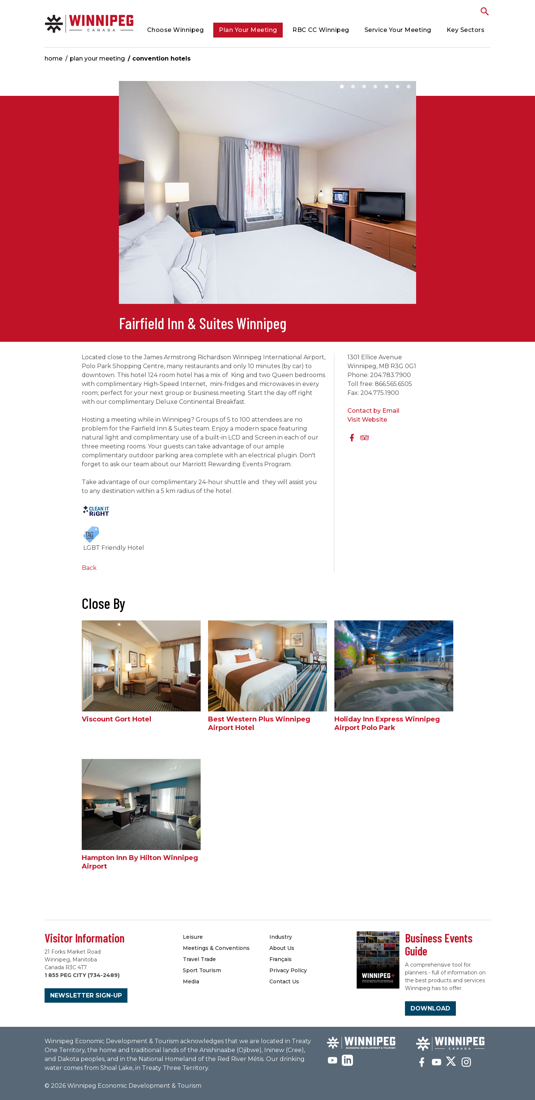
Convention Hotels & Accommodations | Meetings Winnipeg (89, 23)
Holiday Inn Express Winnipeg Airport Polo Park (387, 723)
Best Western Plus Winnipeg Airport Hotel (259, 723)
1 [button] (342, 86)
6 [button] (397, 86)
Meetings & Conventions (216, 948)
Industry (280, 937)
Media (191, 981)
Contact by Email (373, 410)
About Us (281, 948)
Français (280, 959)
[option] (267, 196)
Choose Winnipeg (175, 29)
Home (53, 58)
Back (89, 567)
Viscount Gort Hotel (116, 719)
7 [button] (409, 86)
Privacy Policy (288, 970)
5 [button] (386, 86)
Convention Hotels (161, 58)
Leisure (193, 937)
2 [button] (353, 86)
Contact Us (284, 981)
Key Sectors (466, 29)
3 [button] (364, 86)
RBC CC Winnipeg (320, 29)
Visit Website (367, 419)
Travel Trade (199, 959)
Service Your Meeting (397, 29)
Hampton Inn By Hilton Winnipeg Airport (140, 862)
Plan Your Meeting (248, 29)
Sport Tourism (202, 970)
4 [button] (375, 86)
